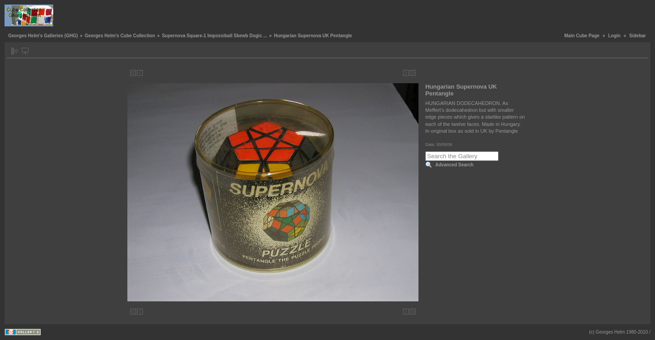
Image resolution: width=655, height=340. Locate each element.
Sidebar (637, 35)
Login (614, 35)
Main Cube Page (582, 35)
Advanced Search (454, 164)
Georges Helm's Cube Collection (120, 35)
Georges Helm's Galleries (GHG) (43, 35)
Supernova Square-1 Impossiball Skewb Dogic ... (214, 35)
